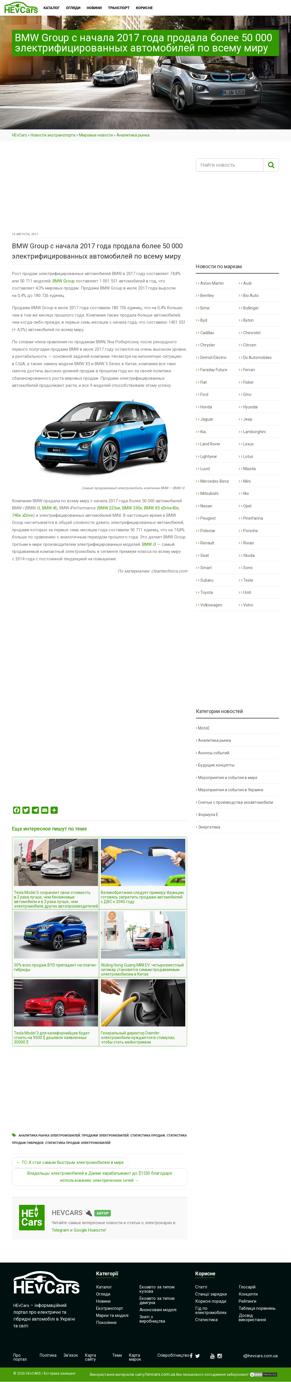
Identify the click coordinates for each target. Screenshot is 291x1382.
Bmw (203, 308)
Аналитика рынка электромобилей (49, 1135)
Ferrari (247, 369)
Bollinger (249, 308)
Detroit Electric (211, 357)
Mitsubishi (207, 493)
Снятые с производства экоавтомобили (234, 802)
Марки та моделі (112, 1315)
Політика (48, 1355)
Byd (201, 320)
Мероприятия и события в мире (226, 777)
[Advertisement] (99, 188)
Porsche (248, 530)
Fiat (201, 382)
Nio (244, 493)
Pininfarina (251, 518)
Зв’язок (71, 1355)
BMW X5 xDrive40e (161, 508)
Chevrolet (250, 332)
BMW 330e (132, 508)
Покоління (106, 1322)
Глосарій (247, 1287)
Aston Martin (210, 283)
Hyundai (248, 407)
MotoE (203, 728)
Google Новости (89, 1230)
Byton (246, 320)
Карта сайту (91, 1357)
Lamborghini (252, 431)
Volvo (246, 605)
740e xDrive (22, 515)
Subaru (204, 580)
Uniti (245, 592)
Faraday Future (211, 369)
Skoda (247, 555)
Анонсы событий (212, 753)
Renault (205, 543)
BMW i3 (149, 544)
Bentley (205, 295)
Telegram (60, 1230)
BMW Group (64, 281)
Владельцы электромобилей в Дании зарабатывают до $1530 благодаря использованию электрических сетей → (99, 1177)
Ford (202, 394)
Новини (103, 1301)
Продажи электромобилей (105, 1135)
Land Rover (208, 444)
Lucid (203, 468)
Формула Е (207, 814)
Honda (204, 407)
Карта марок (135, 1357)
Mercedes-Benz (212, 481)
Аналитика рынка (133, 135)
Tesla (246, 580)
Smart (204, 567)
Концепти (248, 1294)
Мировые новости (96, 135)
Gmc (245, 394)
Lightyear (206, 456)
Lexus (246, 444)
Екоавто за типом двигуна (157, 1300)
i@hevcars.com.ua (260, 1355)
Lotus (246, 456)
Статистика (206, 1319)
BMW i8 (49, 508)
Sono (246, 567)
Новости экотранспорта (53, 135)
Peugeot (206, 518)
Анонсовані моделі (158, 1309)
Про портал (20, 1357)
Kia (201, 431)
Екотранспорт (109, 1308)
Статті (201, 1287)
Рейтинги (247, 1301)
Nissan (204, 506)
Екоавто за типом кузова (157, 1289)
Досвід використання (252, 1317)
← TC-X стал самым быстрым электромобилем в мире (70, 1162)
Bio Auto (249, 295)
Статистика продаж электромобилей (78, 1143)
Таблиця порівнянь (257, 1308)
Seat (202, 555)
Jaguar (204, 419)
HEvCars (19, 135)
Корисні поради (210, 1301)
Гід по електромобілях (210, 1310)
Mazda (247, 468)
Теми (117, 1355)
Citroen (247, 345)
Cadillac (205, 332)
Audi (245, 283)
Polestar (205, 530)
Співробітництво (173, 1355)
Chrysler (205, 345)
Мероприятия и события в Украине (229, 790)
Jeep (245, 419)
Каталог (104, 1287)
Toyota (204, 592)
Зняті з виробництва (152, 1319)
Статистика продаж (147, 1135)
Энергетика (208, 827)
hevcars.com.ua (160, 1375)
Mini (245, 481)
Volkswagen (209, 605)
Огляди (103, 1294)
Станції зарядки (211, 1294)
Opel (245, 506)
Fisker (246, 382)
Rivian (246, 543)
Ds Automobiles (255, 357)
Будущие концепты (215, 765)
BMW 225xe (109, 508)
